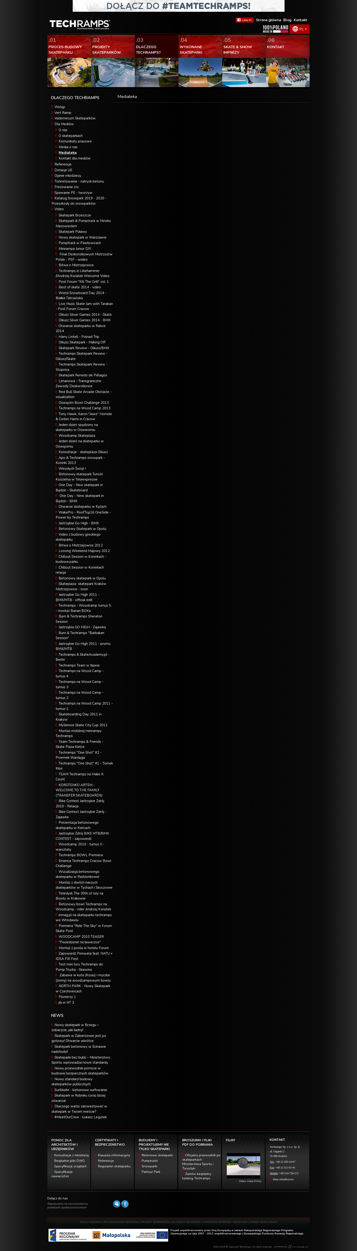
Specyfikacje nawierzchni (62, 1174)
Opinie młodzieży (68, 175)
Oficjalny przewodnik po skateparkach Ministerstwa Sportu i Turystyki (201, 1162)
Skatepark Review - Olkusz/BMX (84, 348)
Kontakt (300, 20)
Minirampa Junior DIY (75, 248)
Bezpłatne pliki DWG (69, 1161)
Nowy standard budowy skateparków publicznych (72, 1082)
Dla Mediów (64, 124)
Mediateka (68, 152)
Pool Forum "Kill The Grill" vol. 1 (84, 281)
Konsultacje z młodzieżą (71, 1155)
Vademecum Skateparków (75, 118)
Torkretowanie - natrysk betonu (79, 181)
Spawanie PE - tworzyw (73, 192)
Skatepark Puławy (73, 231)
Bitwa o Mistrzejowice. (76, 265)
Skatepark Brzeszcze (75, 215)
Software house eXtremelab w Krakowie (298, 1247)
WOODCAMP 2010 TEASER (81, 936)
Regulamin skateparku (114, 1166)
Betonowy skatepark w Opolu (82, 578)
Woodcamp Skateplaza (77, 435)
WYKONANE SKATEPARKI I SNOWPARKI (226, 1222)
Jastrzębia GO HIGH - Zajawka (82, 627)
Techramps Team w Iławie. (79, 665)
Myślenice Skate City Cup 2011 (83, 725)
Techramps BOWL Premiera (81, 855)
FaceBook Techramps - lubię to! (245, 20)
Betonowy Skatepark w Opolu (82, 528)
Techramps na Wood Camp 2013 (84, 408)
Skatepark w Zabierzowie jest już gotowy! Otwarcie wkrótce (79, 1038)
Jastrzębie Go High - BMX (79, 523)
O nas (63, 130)
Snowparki (149, 1166)
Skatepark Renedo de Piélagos (83, 375)
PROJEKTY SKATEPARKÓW (155, 1222)
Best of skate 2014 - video (80, 287)
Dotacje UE (63, 170)
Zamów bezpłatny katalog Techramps (196, 1176)
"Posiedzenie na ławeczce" (80, 942)
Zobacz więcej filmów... (250, 1181)
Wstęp (60, 107)
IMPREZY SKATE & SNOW (263, 1222)
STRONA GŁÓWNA (90, 1222)
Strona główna (268, 20)
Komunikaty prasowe (75, 141)
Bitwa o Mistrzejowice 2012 (81, 545)
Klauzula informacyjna (114, 1155)
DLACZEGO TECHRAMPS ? (187, 1222)
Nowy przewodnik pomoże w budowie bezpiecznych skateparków (80, 1071)
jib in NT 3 (66, 1002)
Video (59, 209)
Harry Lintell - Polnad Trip (79, 336)
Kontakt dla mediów (75, 158)
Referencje (63, 164)
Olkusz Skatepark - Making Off (82, 342)
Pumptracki (150, 1161)
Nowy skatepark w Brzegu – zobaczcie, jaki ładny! (75, 1028)
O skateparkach (71, 135)
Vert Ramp (63, 112)
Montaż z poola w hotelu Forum (84, 948)
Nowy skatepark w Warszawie (83, 237)
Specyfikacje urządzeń (70, 1166)
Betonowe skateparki (157, 1155)
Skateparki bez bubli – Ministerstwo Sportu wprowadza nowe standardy (81, 1060)
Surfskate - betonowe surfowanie (81, 1090)
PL (301, 29)
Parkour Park (151, 1172)
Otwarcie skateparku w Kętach (83, 506)
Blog (287, 20)
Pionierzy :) (67, 996)
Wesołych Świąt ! (72, 468)
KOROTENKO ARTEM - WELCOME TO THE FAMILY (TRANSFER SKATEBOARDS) (79, 790)
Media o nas (68, 147)
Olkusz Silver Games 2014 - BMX (85, 320)
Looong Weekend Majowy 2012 (84, 551)
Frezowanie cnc (67, 187)
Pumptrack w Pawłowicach (80, 243)
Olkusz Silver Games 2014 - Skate (85, 314)
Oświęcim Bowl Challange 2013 (84, 402)
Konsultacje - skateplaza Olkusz (83, 452)
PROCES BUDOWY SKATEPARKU (121, 1222)
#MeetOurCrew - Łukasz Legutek (81, 1117)
